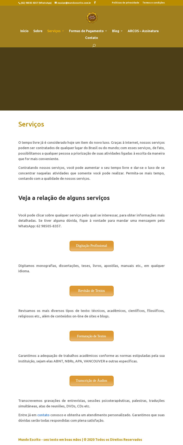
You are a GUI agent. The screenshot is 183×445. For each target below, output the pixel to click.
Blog (115, 31)
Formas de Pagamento (86, 31)
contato (43, 415)
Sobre (37, 31)
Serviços (54, 31)
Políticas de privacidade (125, 3)
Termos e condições (154, 3)
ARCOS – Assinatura (143, 31)
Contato (91, 37)
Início (24, 31)
